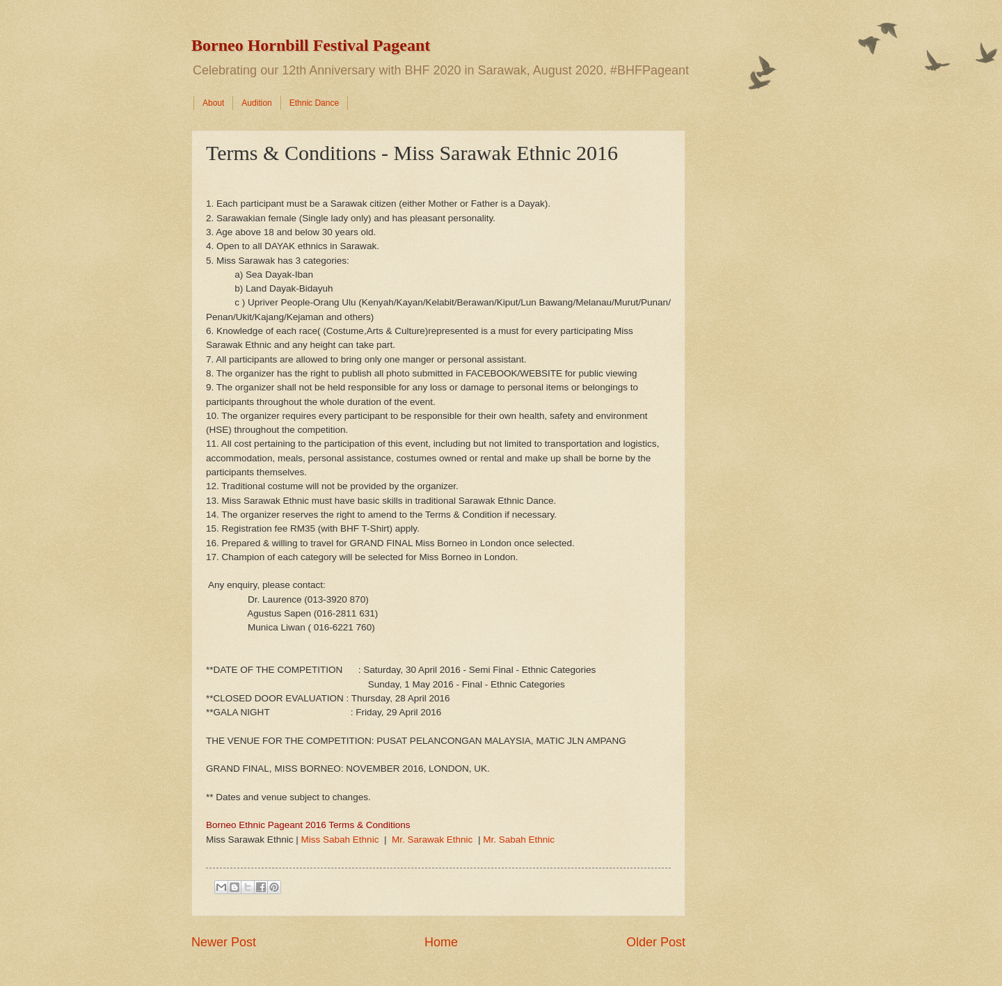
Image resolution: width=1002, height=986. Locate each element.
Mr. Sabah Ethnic (519, 839)
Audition (256, 103)
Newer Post (223, 942)
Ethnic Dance (314, 103)
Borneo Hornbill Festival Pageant (310, 45)
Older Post (655, 942)
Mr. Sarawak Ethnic (432, 839)
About (213, 103)
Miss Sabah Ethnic (340, 839)
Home (441, 942)
